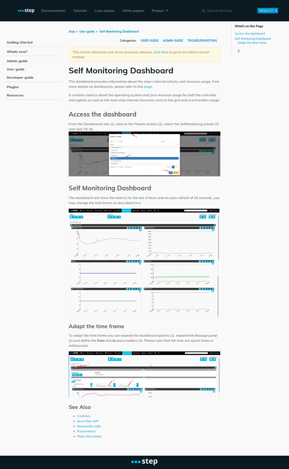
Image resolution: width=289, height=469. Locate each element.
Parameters (86, 431)
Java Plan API (87, 421)
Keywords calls (89, 426)
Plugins (13, 87)
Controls (83, 416)
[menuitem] (53, 10)
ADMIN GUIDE (173, 41)
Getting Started (20, 42)
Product (160, 10)
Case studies (104, 10)
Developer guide (20, 77)
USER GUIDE (150, 41)
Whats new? (17, 51)
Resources (15, 95)
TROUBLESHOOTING (202, 41)
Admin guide (17, 61)
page (148, 86)
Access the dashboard (250, 33)
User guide (87, 31)
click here (161, 52)
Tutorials (80, 10)
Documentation (53, 10)
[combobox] (227, 10)
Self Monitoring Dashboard (253, 39)
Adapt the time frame (252, 43)
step (72, 31)
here (137, 203)
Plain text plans (89, 436)
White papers (133, 10)
